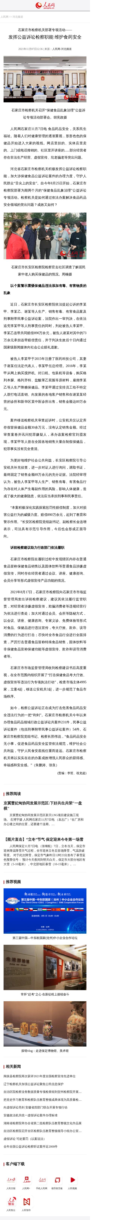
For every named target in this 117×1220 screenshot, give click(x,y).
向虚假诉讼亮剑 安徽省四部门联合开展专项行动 (35, 1107)
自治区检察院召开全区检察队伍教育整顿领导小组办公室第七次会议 (49, 1131)
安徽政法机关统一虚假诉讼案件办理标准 (31, 1115)
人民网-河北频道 (62, 49)
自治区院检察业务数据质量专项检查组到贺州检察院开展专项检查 (47, 1091)
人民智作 (26, 1203)
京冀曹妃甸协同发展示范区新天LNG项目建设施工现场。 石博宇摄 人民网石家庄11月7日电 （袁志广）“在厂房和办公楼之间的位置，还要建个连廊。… (44, 819)
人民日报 (11, 1181)
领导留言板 (57, 1181)
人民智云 (11, 1203)
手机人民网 (42, 1181)
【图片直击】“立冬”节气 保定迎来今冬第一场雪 (43, 839)
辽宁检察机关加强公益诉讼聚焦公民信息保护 (34, 1084)
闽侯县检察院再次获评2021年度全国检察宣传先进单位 (40, 1076)
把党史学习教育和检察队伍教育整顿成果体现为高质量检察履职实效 (49, 1099)
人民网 (4, 16)
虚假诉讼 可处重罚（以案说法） (25, 1138)
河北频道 (18, 16)
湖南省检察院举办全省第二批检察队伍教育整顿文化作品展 (43, 1123)
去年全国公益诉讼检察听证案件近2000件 (31, 1146)
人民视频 (72, 1181)
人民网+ (26, 1181)
